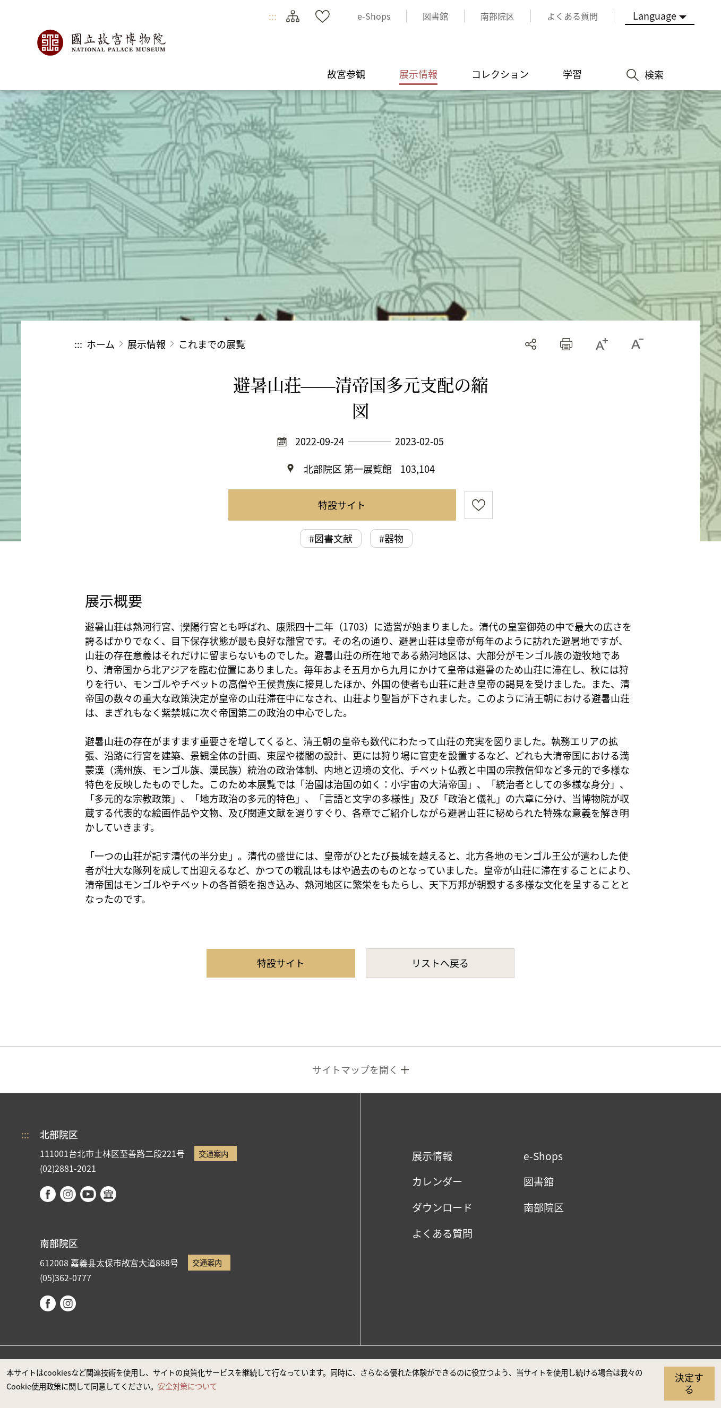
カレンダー (437, 1181)
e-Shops (543, 1155)
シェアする (530, 344)
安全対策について (187, 1386)
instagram (68, 1194)
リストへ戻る (440, 963)
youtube (88, 1194)
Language (654, 15)
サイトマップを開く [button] (355, 1069)
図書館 (538, 1181)
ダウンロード (442, 1207)
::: (273, 16)
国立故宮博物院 (101, 42)
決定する (689, 1383)
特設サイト (342, 505)
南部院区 (543, 1207)
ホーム (101, 344)
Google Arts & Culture (108, 1194)
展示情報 (146, 344)
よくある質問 (442, 1233)
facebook (48, 1194)
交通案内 (213, 1153)
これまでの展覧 (211, 344)
